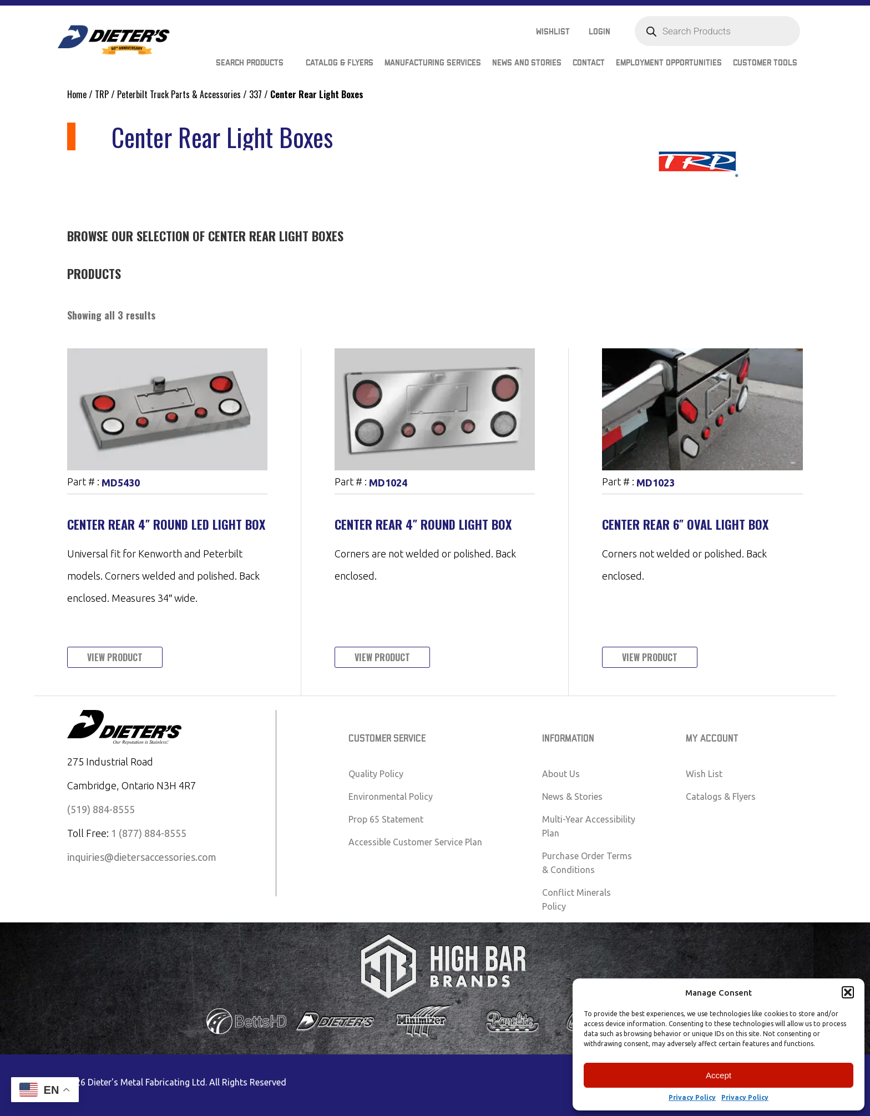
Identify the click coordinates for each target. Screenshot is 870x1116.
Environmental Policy (390, 797)
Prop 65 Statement (385, 819)
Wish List (704, 774)
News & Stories (572, 797)
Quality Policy (375, 774)
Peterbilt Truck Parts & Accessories (179, 94)
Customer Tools (765, 63)
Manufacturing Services (433, 63)
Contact (589, 63)
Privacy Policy (692, 1097)
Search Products (250, 63)
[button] (847, 992)
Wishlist (553, 31)
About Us (561, 774)
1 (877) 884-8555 (148, 833)
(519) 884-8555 (101, 809)
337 (255, 94)
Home (77, 94)
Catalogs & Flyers (721, 797)
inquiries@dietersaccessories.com (141, 857)
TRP (102, 94)
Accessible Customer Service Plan (415, 842)
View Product (115, 657)
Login (599, 31)
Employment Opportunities (669, 63)
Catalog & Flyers (339, 63)
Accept (718, 1075)
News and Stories (527, 63)
